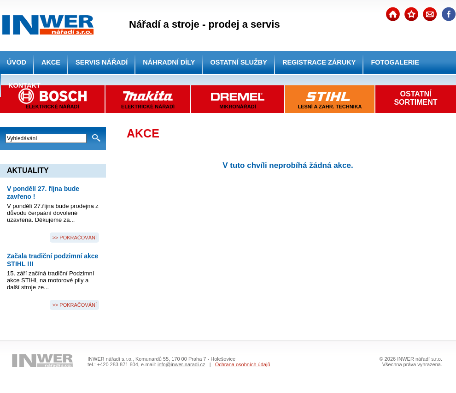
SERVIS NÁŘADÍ (102, 62)
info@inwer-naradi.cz (181, 364)
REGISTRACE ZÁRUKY (319, 62)
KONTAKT (24, 85)
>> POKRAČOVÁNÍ (74, 237)
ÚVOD (16, 62)
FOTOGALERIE (395, 62)
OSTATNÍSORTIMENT (415, 98)
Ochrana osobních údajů (242, 364)
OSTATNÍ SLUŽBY (238, 62)
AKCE (50, 62)
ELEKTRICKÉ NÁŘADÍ (148, 106)
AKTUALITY (28, 170)
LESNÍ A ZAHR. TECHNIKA (330, 106)
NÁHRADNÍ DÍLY (169, 62)
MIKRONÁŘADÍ (237, 106)
